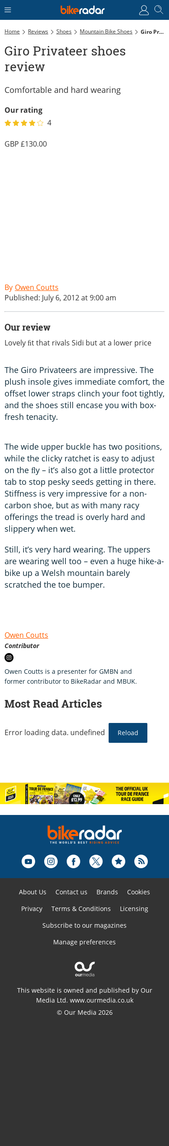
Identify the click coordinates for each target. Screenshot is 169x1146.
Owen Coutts (26, 635)
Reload (128, 732)
